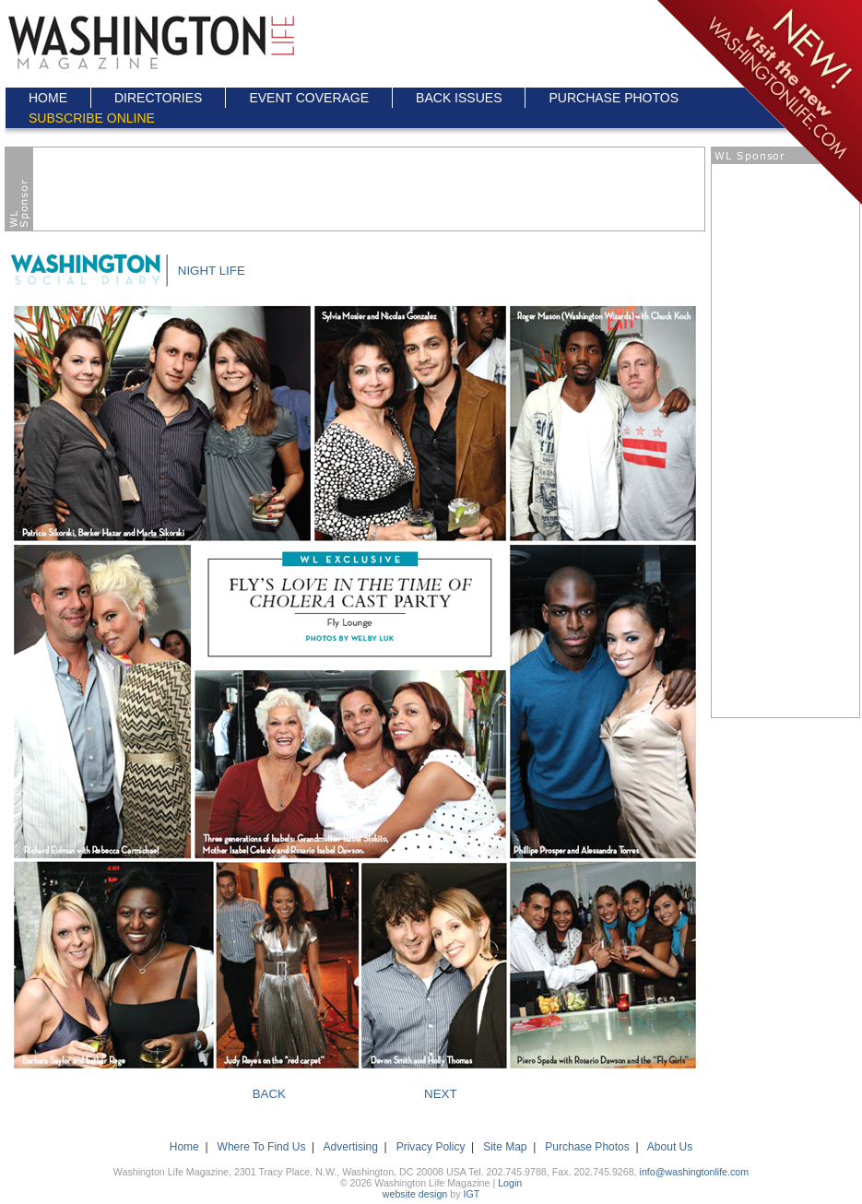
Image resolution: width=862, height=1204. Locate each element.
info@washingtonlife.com (695, 1171)
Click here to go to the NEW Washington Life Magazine (758, 103)
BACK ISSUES (459, 97)
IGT (471, 1193)
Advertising (351, 1146)
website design (415, 1193)
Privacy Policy (431, 1146)
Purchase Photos (587, 1146)
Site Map (504, 1146)
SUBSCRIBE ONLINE (92, 118)
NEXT (440, 1094)
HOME (48, 97)
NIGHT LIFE (211, 270)
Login (510, 1182)
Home (184, 1146)
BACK (269, 1094)
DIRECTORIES (158, 97)
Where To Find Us (262, 1146)
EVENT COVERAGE (309, 97)
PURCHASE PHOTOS (614, 97)
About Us (669, 1146)
